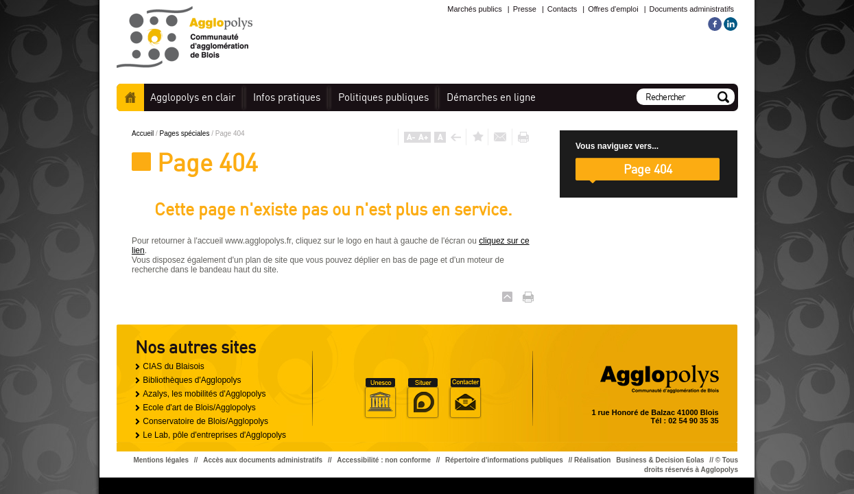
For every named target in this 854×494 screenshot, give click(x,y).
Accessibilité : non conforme (384, 460)
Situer (422, 398)
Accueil (130, 97)
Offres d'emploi (613, 9)
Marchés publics (474, 9)
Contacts (562, 9)
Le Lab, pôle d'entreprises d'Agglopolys (214, 435)
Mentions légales (161, 460)
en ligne (491, 97)
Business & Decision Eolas (660, 460)
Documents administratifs (692, 9)
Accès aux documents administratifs (262, 460)
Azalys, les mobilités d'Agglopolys (204, 394)
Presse (524, 9)
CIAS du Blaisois (173, 366)
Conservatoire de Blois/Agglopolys (205, 421)
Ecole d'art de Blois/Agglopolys (199, 407)
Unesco (380, 398)
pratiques (286, 97)
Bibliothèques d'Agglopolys (192, 380)
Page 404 (648, 168)
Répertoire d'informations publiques (504, 460)
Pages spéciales (186, 133)
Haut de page (507, 297)
